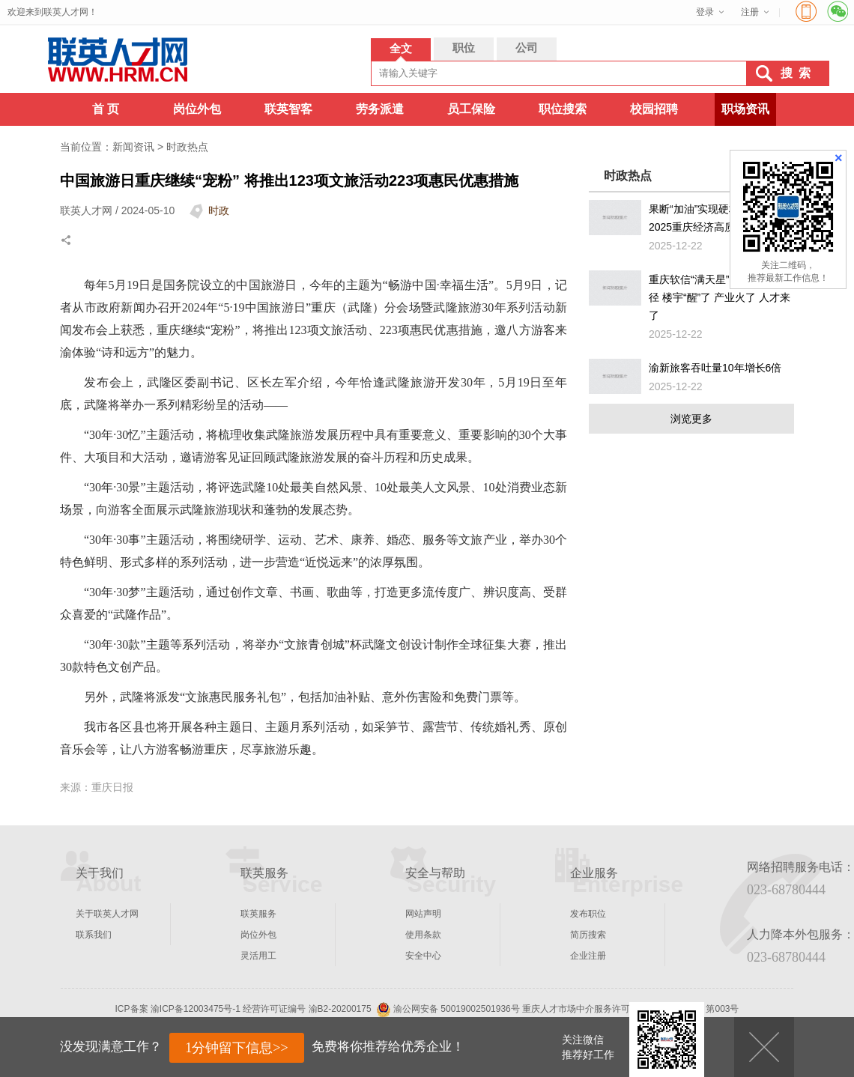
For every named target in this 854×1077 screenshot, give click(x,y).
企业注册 (588, 955)
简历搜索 (588, 934)
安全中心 (423, 955)
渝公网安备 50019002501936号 (456, 1009)
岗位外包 (197, 109)
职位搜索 (563, 109)
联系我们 (94, 934)
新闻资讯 (133, 147)
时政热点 (187, 147)
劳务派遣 (380, 109)
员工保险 (471, 109)
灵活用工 (258, 955)
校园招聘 (654, 109)
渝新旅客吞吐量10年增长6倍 (715, 368)
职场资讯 (745, 109)
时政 (218, 210)
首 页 (105, 109)
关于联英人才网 (107, 913)
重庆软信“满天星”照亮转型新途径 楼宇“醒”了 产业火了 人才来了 (720, 297)
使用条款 (423, 934)
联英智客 (288, 109)
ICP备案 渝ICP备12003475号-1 (177, 1009)
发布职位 (588, 913)
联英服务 (258, 913)
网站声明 (423, 913)
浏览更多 (691, 419)
